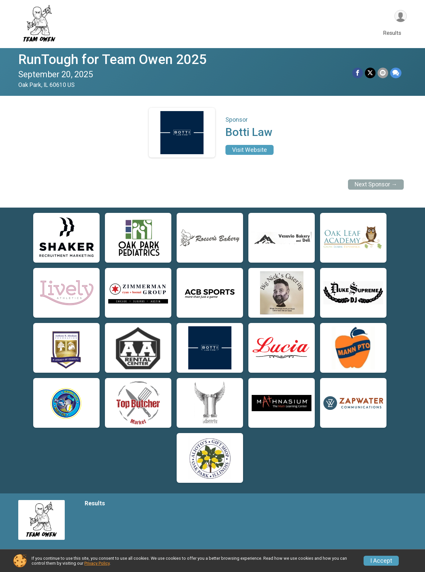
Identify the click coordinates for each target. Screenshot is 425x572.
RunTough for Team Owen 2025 (112, 59)
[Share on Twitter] (370, 73)
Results (392, 33)
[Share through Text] (395, 73)
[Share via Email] (383, 73)
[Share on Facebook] (357, 73)
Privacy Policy (97, 563)
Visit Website (249, 150)
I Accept (381, 560)
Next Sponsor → (376, 184)
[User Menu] (400, 16)
